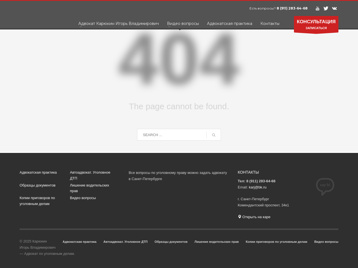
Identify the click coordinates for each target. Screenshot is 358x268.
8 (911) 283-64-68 (292, 8)
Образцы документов (38, 185)
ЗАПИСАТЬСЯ (316, 25)
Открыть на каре (254, 217)
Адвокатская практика (38, 172)
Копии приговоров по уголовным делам (37, 201)
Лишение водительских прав (89, 188)
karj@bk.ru (258, 187)
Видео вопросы (83, 198)
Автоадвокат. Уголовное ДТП (90, 175)
